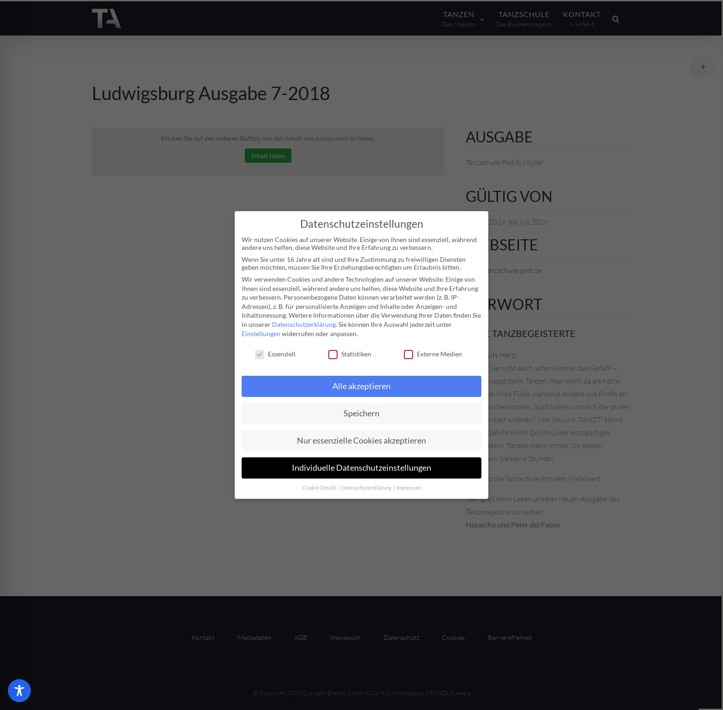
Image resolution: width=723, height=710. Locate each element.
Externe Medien (433, 354)
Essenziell (275, 354)
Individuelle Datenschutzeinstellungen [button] (361, 468)
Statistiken (349, 354)
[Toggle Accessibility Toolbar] (19, 690)
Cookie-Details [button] (320, 488)
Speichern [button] (361, 413)
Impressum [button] (409, 488)
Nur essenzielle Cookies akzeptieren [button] (361, 440)
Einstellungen (261, 333)
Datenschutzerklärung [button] (367, 488)
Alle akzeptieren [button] (361, 386)
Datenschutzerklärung (304, 324)
